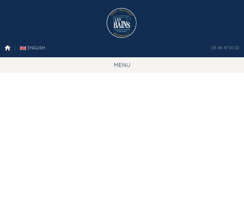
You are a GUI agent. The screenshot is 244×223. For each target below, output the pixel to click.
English (32, 47)
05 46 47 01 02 (225, 47)
